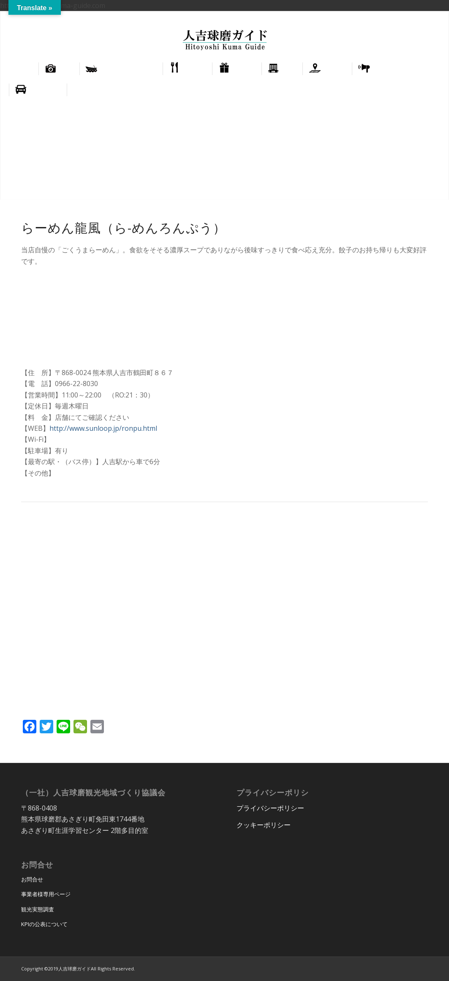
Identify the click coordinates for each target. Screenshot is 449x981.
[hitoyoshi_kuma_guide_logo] (224, 41)
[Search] (434, 89)
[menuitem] (404, 17)
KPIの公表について (44, 924)
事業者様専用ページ (46, 894)
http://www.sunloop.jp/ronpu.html (103, 428)
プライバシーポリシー (270, 808)
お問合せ (32, 879)
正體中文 (431, 17)
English (404, 17)
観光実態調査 (37, 909)
